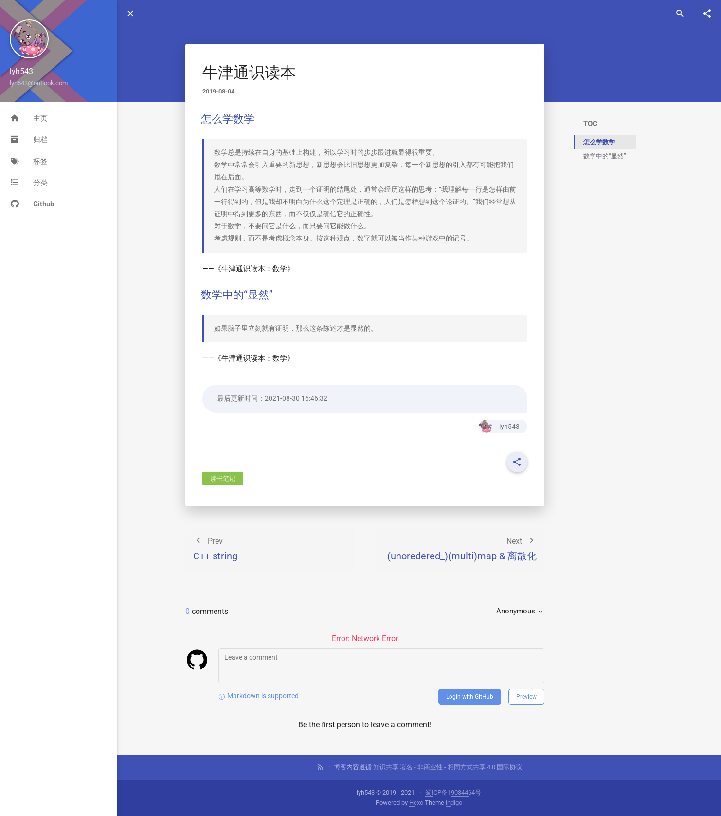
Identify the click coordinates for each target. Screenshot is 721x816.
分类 (29, 182)
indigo (454, 802)
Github (32, 204)
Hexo (416, 802)
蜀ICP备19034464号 (453, 792)
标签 (29, 161)
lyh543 (499, 426)
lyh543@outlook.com (39, 83)
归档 (29, 139)
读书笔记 (222, 478)
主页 (29, 118)
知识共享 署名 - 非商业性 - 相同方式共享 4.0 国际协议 (447, 767)
